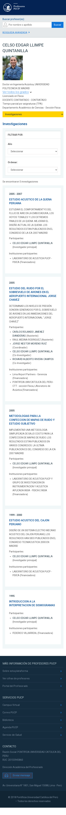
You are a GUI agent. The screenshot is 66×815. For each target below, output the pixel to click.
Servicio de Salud (12, 735)
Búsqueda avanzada (15, 32)
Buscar (57, 24)
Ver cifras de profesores (16, 678)
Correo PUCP (10, 712)
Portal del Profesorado (15, 686)
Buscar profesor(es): (14, 19)
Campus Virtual (11, 705)
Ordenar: (13, 162)
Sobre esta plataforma (15, 671)
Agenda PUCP (10, 727)
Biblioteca (8, 720)
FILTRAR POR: (15, 134)
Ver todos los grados (16, 92)
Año (10, 144)
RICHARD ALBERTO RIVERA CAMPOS (33, 359)
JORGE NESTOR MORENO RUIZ (30, 343)
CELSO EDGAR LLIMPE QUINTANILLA (33, 243)
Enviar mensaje (21, 775)
